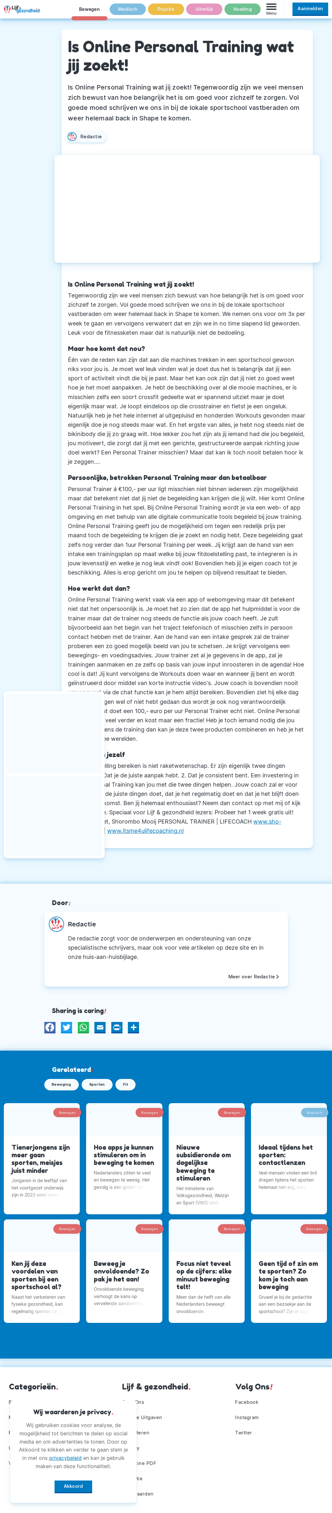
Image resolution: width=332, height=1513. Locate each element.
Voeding (242, 12)
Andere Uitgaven (143, 1414)
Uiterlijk (204, 12)
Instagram (248, 1414)
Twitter (244, 1430)
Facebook (248, 1398)
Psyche (166, 12)
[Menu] (271, 12)
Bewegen (89, 12)
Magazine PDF (140, 1461)
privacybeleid (65, 1455)
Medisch (128, 12)
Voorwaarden (139, 1493)
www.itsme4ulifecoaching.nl (145, 830)
